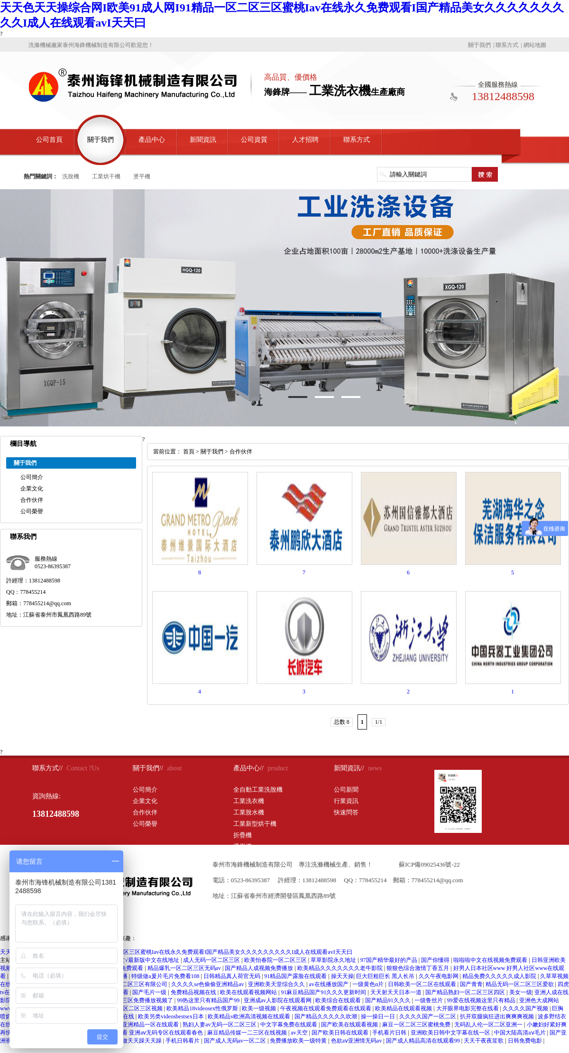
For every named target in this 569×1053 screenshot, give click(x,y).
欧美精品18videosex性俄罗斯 (202, 1008)
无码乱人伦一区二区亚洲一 (489, 1024)
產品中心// (248, 768)
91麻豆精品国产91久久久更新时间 (324, 992)
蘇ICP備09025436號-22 (429, 864)
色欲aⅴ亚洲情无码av (357, 1040)
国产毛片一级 (150, 992)
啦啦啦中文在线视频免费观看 (491, 960)
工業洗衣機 (248, 800)
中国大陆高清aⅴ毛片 (520, 1032)
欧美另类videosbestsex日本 (171, 1016)
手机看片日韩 (390, 1032)
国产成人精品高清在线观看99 (423, 1040)
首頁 (188, 451)
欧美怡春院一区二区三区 (276, 960)
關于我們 (479, 45)
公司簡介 (31, 477)
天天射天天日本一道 (396, 992)
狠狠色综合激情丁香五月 (418, 968)
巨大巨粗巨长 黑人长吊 (386, 976)
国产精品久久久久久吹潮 (326, 1016)
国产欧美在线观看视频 (350, 1024)
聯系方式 (507, 45)
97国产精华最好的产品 (389, 960)
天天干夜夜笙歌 (484, 1040)
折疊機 (242, 835)
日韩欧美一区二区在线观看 (423, 984)
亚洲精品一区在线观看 (151, 1024)
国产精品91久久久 (388, 1000)
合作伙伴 (31, 500)
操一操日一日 (378, 1016)
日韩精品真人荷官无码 (232, 976)
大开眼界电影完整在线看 (468, 1008)
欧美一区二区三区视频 (135, 1008)
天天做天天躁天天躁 (136, 1040)
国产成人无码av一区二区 (235, 1040)
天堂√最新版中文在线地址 (147, 960)
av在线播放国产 (329, 984)
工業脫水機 (248, 812)
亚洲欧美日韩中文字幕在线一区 (451, 1032)
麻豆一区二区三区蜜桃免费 (417, 1024)
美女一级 (520, 992)
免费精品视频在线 (194, 992)
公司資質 (254, 139)
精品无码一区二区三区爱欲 (520, 984)
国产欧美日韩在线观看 (341, 1032)
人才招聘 (305, 139)
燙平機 (141, 176)
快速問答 (346, 812)
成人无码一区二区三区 (212, 960)
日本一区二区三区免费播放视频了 (131, 1000)
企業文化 (31, 488)
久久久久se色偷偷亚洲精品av (208, 984)
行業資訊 (346, 800)
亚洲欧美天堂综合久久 (277, 984)
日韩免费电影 (525, 1040)
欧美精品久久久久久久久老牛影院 (340, 968)
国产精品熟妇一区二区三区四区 (465, 992)
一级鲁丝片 (429, 1000)
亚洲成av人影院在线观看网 (278, 1000)
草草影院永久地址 (334, 960)
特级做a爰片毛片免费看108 (166, 976)
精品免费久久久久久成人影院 (500, 976)
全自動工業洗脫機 (258, 789)
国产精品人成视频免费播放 (259, 968)
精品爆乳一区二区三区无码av (184, 968)
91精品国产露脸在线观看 (296, 976)
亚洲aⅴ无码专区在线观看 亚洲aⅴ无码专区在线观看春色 (135, 1032)
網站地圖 (534, 45)
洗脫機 (70, 176)
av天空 (300, 1032)
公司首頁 (49, 139)
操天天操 (342, 976)
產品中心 (151, 139)
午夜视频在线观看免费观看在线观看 (326, 1008)
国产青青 (471, 984)
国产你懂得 (436, 960)
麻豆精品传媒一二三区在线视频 (247, 1032)
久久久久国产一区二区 (428, 1016)
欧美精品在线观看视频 (404, 1008)
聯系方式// (47, 768)
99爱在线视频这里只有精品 (482, 1000)
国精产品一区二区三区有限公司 (128, 984)
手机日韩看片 (183, 1040)
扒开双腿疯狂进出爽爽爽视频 (497, 1016)
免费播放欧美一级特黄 (299, 1040)
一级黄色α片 (368, 984)
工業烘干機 (106, 176)
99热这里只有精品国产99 (209, 1000)
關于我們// (148, 768)
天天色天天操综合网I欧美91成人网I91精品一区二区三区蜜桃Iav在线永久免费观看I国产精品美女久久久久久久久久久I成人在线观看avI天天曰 (176, 952)
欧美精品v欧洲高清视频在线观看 (250, 1016)
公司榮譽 (31, 511)
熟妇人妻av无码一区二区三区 (220, 1024)
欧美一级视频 (259, 1008)
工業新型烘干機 (254, 823)
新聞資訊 (203, 139)
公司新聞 (346, 789)
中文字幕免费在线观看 (289, 1024)
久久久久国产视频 (526, 1008)
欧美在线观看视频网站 (249, 992)
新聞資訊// (349, 768)
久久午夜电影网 (439, 976)
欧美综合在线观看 (338, 1000)
